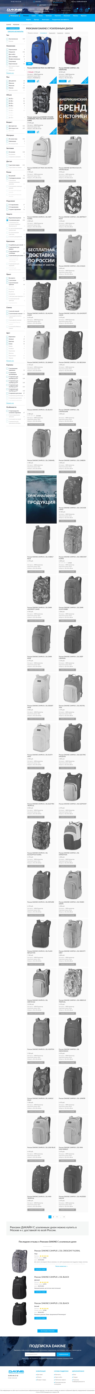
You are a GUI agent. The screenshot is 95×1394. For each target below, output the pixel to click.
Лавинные (12, 70)
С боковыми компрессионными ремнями (14, 182)
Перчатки (58, 15)
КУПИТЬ (31, 81)
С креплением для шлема (16, 255)
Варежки (84, 15)
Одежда (36, 19)
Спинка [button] (9, 307)
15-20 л (11, 110)
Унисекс (11, 88)
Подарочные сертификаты (60, 19)
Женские (11, 83)
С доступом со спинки (15, 167)
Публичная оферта (60, 1380)
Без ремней (12, 175)
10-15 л (11, 108)
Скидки (75, 1377)
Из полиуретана (13, 143)
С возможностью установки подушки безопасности (14, 224)
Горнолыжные (13, 49)
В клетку (11, 287)
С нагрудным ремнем (15, 178)
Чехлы (41, 15)
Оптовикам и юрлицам (45, 9)
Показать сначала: (33, 33)
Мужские (11, 85)
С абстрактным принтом (16, 296)
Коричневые (12, 355)
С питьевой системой (15, 419)
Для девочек (12, 80)
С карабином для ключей (16, 245)
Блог (74, 1374)
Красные (11, 341)
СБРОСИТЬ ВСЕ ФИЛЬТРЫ (15, 31)
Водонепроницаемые (15, 217)
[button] (58, 2)
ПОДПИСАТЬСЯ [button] (63, 1354)
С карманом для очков (15, 393)
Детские (11, 130)
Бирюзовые (12, 336)
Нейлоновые (12, 141)
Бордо (11, 346)
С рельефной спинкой (15, 320)
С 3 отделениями (13, 207)
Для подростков (13, 128)
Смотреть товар (40, 1269)
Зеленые (11, 339)
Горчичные (12, 351)
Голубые (11, 348)
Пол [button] (7, 77)
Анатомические (13, 39)
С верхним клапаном (15, 156)
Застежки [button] (10, 148)
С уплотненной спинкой (15, 313)
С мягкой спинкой (14, 311)
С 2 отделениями (13, 204)
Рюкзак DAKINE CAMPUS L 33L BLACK (51, 1277)
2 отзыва (38, 415)
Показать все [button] (10, 73)
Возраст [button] (9, 122)
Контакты (45, 11)
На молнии (12, 152)
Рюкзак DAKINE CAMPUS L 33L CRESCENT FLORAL (57, 1251)
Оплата (39, 1377)
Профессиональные (14, 59)
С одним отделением (15, 209)
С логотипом (12, 280)
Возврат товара (41, 1380)
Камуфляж (12, 294)
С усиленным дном (14, 220)
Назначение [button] (10, 46)
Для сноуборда (13, 56)
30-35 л (11, 103)
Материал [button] (10, 135)
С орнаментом (13, 303)
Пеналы (75, 15)
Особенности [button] (11, 407)
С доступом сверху (14, 165)
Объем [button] (9, 95)
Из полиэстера (13, 139)
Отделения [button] (10, 201)
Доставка (40, 1374)
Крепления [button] (10, 241)
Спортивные (12, 61)
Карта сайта (58, 1377)
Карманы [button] (9, 365)
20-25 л (11, 98)
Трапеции (49, 15)
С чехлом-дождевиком (15, 236)
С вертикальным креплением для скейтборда (13, 259)
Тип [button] (7, 35)
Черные (11, 358)
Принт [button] (8, 274)
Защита (28, 19)
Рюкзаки (26, 15)
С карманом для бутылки (16, 395)
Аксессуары (45, 19)
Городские (12, 52)
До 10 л (11, 117)
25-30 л (11, 101)
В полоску (12, 289)
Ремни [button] (8, 172)
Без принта (12, 278)
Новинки (37, 11)
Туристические (13, 63)
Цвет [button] (8, 333)
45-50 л (11, 115)
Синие (10, 343)
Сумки (34, 15)
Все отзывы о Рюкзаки (47, 1330)
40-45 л (11, 113)
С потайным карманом (15, 400)
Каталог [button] (32, 9)
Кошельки (67, 15)
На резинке (12, 154)
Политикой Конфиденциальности (47, 1358)
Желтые (11, 353)
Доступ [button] (9, 161)
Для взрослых (13, 126)
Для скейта (12, 54)
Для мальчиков (13, 90)
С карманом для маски (15, 398)
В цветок (11, 291)
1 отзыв (70, 562)
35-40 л (11, 105)
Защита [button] (9, 214)
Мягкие (11, 41)
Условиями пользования (63, 1358)
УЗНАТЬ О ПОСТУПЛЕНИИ (36, 181)
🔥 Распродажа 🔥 (14, 15)
